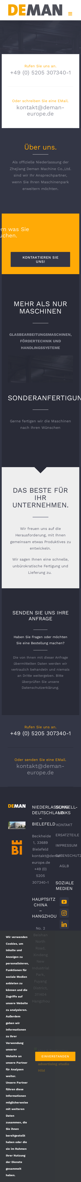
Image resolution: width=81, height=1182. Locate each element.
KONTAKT (64, 825)
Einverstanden (55, 1056)
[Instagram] (64, 913)
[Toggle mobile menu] (70, 13)
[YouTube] (64, 901)
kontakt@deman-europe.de (40, 110)
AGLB (64, 866)
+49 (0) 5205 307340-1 (40, 72)
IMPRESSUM (66, 845)
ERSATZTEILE (67, 835)
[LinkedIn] (64, 924)
